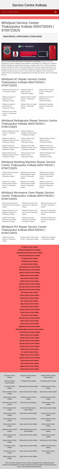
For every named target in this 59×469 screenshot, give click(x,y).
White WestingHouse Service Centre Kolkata (29, 329)
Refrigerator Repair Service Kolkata (30, 250)
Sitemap (12, 463)
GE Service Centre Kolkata (29, 315)
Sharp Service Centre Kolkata (29, 304)
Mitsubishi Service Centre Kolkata (29, 326)
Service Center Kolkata (10, 12)
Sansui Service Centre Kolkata (29, 295)
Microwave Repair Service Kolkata (29, 255)
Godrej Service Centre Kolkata (29, 281)
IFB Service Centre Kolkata (29, 292)
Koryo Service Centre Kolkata (29, 363)
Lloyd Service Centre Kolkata (29, 360)
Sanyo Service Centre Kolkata (29, 323)
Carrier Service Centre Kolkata (29, 338)
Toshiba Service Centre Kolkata (29, 346)
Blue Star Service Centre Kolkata (29, 318)
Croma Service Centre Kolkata (29, 312)
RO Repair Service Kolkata (29, 261)
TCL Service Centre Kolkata (29, 352)
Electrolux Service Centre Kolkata (29, 287)
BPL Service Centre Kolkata (29, 301)
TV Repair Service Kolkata (29, 258)
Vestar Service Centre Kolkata (29, 369)
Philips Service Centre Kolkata (29, 355)
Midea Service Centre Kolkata (29, 366)
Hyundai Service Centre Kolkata (29, 343)
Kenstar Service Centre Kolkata (29, 340)
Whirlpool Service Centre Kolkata (29, 270)
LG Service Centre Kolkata (29, 264)
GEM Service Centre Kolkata (29, 306)
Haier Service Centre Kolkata (29, 278)
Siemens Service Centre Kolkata (30, 309)
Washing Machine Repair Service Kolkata (29, 253)
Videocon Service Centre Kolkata (29, 272)
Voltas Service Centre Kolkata (29, 321)
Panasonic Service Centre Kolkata (29, 284)
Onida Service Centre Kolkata (29, 349)
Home (7, 463)
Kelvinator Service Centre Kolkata (29, 289)
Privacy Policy (27, 463)
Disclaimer (19, 463)
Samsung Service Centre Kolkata (29, 267)
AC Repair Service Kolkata (29, 247)
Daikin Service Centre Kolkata (29, 335)
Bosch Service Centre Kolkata (29, 298)
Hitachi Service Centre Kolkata (29, 275)
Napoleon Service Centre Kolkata (29, 357)
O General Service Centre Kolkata (29, 332)
